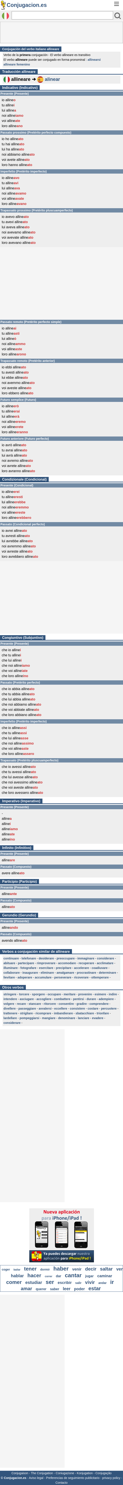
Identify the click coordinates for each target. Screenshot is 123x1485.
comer (14, 1282)
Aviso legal (36, 1478)
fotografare (28, 968)
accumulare (43, 977)
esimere (100, 994)
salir (78, 1283)
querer (41, 1289)
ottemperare (100, 977)
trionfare (103, 1013)
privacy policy (111, 1478)
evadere (97, 1018)
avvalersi (45, 1008)
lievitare (9, 977)
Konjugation (85, 1473)
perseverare (62, 977)
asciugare (27, 999)
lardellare (10, 1018)
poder (79, 1289)
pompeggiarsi (29, 1018)
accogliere (43, 999)
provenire (85, 994)
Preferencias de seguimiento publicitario (73, 1478)
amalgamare (65, 972)
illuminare (10, 968)
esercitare (46, 968)
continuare (11, 958)
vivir (90, 1282)
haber (61, 1268)
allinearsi (94, 59)
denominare (66, 1018)
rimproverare (46, 963)
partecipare (26, 963)
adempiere (106, 999)
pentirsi (78, 999)
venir (76, 1269)
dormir (45, 1269)
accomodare (67, 963)
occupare (54, 994)
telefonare (29, 958)
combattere (62, 999)
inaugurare (30, 972)
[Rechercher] (62, 15)
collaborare (11, 972)
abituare (9, 963)
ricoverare (81, 977)
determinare (107, 972)
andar (102, 1283)
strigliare (26, 1013)
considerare (105, 958)
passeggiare (27, 1008)
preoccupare (66, 958)
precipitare (64, 968)
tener (30, 1269)
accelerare (81, 968)
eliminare (47, 972)
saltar (106, 1269)
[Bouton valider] (117, 16)
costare (93, 1008)
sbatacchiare (85, 1013)
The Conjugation (42, 1473)
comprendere (99, 1003)
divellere (9, 1008)
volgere (8, 1003)
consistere (77, 1008)
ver (119, 1269)
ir (112, 1282)
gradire (81, 1003)
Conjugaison (19, 1473)
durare (91, 999)
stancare (35, 1003)
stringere (9, 994)
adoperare (24, 977)
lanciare (83, 1018)
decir (91, 1269)
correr (48, 1276)
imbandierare (63, 1013)
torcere (24, 994)
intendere (10, 999)
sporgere (38, 994)
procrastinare (86, 972)
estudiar (33, 1282)
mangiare (48, 1018)
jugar (89, 1276)
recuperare (86, 963)
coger (6, 1269)
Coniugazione (65, 1473)
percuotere (109, 1008)
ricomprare (43, 1013)
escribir (65, 1282)
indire (113, 994)
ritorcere (50, 1003)
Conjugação (103, 1473)
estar (95, 1288)
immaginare (85, 958)
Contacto (61, 1482)
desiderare (46, 958)
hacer (34, 1275)
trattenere (10, 1013)
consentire (66, 1003)
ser (50, 1282)
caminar (104, 1276)
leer (67, 1288)
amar (26, 1288)
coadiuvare (99, 968)
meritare (69, 994)
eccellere (60, 1008)
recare (21, 1003)
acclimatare (105, 963)
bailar (17, 1269)
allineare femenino (16, 64)
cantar (73, 1275)
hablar (17, 1275)
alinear (52, 79)
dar (58, 1276)
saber (54, 1289)
